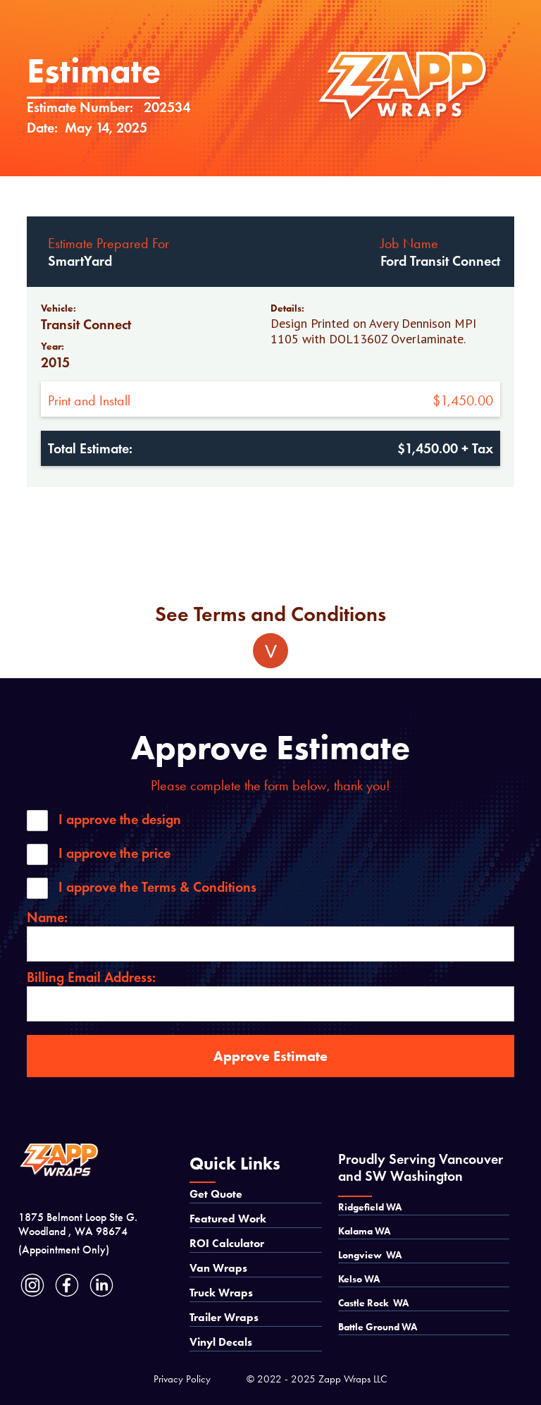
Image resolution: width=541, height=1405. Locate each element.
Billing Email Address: (91, 977)
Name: (47, 917)
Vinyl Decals (220, 1342)
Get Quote (215, 1194)
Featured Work (227, 1218)
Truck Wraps (221, 1292)
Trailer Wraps (224, 1317)
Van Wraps (218, 1268)
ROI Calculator (226, 1243)
